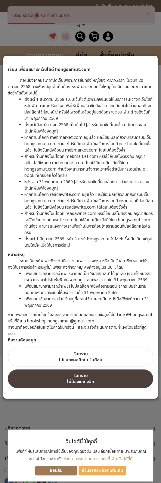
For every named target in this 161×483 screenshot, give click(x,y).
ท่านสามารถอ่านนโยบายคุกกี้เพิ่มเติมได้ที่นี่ (98, 459)
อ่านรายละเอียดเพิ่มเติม (102, 470)
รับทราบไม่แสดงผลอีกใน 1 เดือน (80, 357)
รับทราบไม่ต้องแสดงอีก (80, 379)
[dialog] (80, 241)
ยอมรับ (56, 470)
